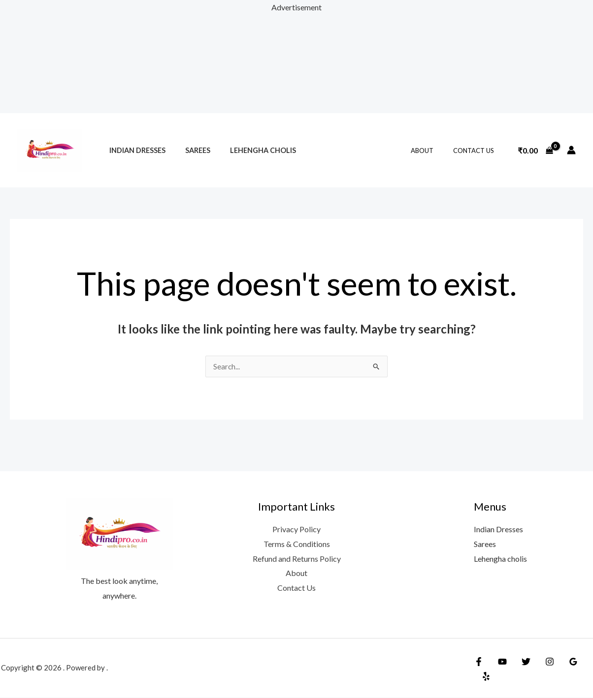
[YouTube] (499, 669)
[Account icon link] (571, 150)
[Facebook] (478, 669)
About (432, 150)
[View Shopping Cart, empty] (535, 150)
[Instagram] (542, 669)
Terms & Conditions (297, 544)
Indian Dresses (134, 150)
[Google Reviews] (563, 669)
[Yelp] (584, 669)
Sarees (189, 150)
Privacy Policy (296, 529)
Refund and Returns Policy (297, 559)
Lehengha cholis (249, 150)
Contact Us (477, 150)
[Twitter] (521, 669)
